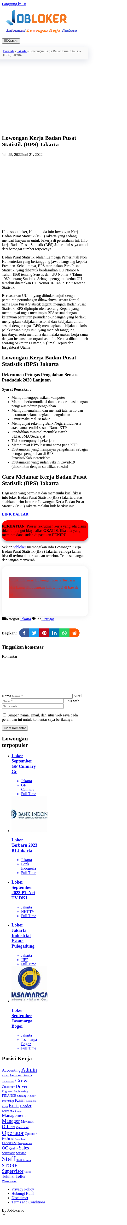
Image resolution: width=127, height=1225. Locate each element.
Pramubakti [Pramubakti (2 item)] (20, 1144)
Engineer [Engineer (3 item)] (7, 1097)
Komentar (9, 656)
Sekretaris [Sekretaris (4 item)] (8, 1159)
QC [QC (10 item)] (5, 1153)
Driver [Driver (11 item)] (22, 1092)
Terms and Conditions (28, 1208)
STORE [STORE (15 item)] (9, 1171)
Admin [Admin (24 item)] (29, 1075)
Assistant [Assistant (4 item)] (16, 1081)
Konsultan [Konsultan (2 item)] (31, 1106)
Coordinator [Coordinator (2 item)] (8, 1087)
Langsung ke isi (14, 4)
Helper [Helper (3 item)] (31, 1101)
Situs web (72, 707)
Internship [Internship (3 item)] (8, 1106)
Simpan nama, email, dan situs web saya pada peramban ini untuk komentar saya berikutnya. (40, 723)
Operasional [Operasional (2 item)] (22, 1133)
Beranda (8, 51)
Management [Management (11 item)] (14, 1121)
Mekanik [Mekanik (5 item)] (27, 1127)
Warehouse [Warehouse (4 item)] (9, 1187)
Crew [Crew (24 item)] (21, 1086)
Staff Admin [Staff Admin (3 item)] (23, 1166)
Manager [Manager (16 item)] (11, 1127)
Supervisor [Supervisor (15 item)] (12, 1176)
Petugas (48, 619)
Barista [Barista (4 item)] (27, 1081)
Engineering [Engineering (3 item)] (21, 1097)
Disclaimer (20, 1204)
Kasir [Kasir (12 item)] (20, 1105)
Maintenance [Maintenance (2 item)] (16, 1116)
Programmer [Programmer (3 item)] (24, 1149)
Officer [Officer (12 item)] (8, 1132)
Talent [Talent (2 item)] (27, 1177)
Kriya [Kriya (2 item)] (5, 1112)
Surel (78, 702)
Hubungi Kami (23, 1199)
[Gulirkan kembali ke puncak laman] (4, 1221)
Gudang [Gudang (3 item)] (21, 1101)
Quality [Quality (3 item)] (13, 1154)
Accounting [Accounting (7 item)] (11, 1076)
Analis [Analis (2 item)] (5, 1081)
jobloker (19, 547)
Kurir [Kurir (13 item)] (14, 1111)
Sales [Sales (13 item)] (24, 1153)
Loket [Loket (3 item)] (5, 1116)
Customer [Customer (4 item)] (8, 1092)
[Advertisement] (45, 96)
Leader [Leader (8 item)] (26, 1111)
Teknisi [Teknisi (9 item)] (8, 1182)
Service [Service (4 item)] (21, 1159)
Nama (6, 702)
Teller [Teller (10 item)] (20, 1182)
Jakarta (22, 51)
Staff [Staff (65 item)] (8, 1164)
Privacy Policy (23, 1195)
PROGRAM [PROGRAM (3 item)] (9, 1149)
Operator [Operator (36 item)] (13, 1138)
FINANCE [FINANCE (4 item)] (9, 1101)
